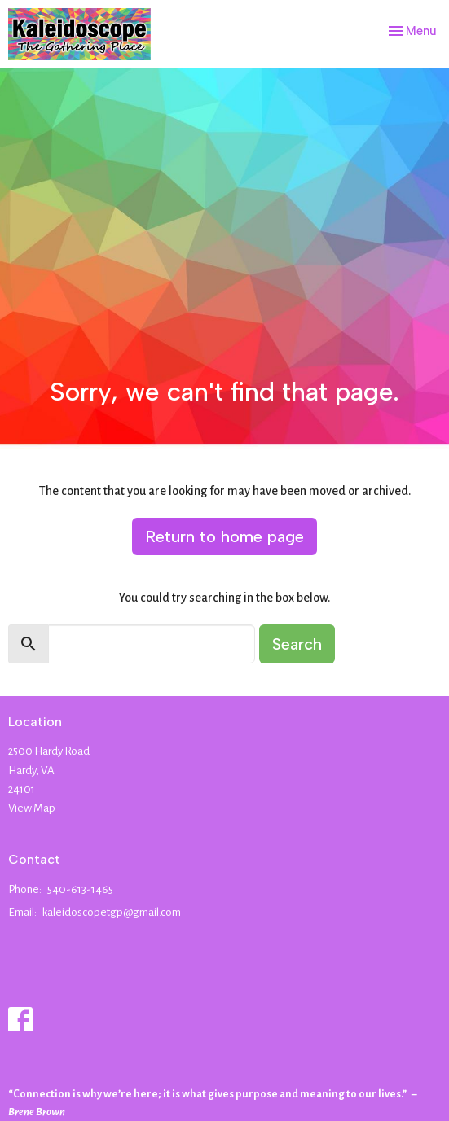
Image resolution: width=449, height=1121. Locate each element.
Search (297, 644)
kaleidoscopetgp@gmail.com (111, 912)
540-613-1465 (80, 889)
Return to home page (224, 536)
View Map (31, 808)
